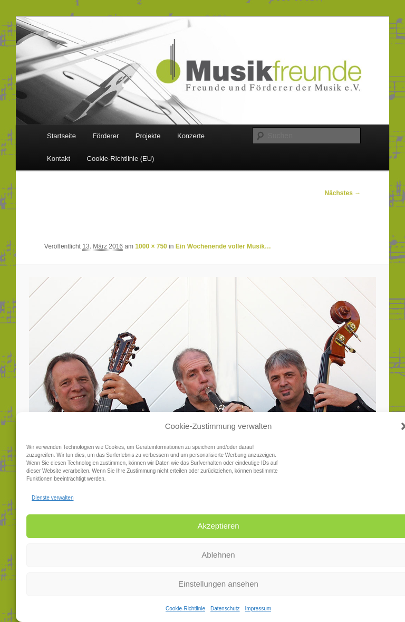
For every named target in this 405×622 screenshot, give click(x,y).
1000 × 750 (151, 246)
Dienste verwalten (52, 498)
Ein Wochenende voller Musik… (223, 246)
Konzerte (191, 136)
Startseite (61, 136)
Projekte (148, 136)
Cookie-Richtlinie (185, 608)
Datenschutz (225, 608)
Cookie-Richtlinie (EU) (121, 158)
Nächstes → (343, 193)
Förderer (105, 136)
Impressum (258, 608)
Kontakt (58, 158)
